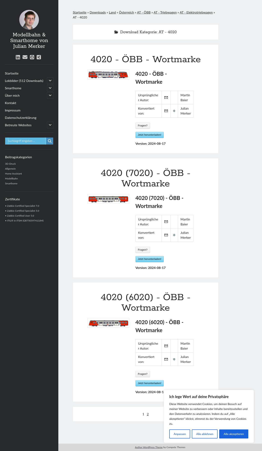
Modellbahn (11, 178)
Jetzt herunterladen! (149, 134)
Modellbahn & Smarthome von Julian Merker (29, 41)
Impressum (12, 110)
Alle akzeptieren (234, 434)
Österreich (126, 12)
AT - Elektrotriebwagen (196, 12)
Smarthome (13, 88)
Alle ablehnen (204, 434)
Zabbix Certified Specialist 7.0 (23, 205)
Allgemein (10, 168)
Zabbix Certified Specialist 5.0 (23, 210)
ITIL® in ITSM (14, 220)
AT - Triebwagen (165, 12)
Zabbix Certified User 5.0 (20, 215)
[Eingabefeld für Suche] (26, 141)
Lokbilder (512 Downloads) (24, 81)
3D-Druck (10, 163)
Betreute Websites (18, 125)
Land (112, 12)
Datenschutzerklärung (20, 117)
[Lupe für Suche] (49, 141)
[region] (209, 416)
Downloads (98, 12)
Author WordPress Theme (149, 447)
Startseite (12, 73)
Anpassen (180, 434)
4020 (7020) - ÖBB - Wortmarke (145, 178)
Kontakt (10, 103)
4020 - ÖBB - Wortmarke (145, 59)
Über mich (12, 95)
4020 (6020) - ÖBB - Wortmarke (146, 302)
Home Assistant (13, 173)
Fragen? (143, 125)
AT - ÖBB (144, 12)
